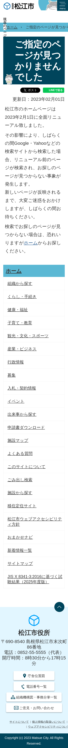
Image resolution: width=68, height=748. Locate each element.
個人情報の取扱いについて (48, 721)
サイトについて (19, 721)
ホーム (12, 27)
